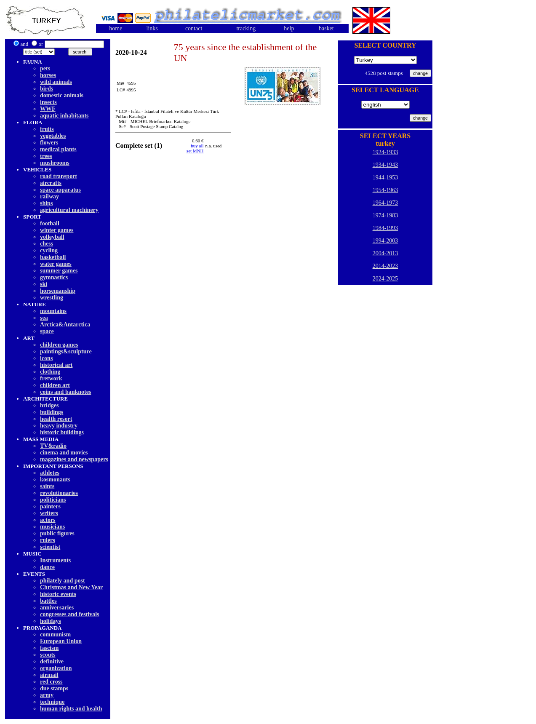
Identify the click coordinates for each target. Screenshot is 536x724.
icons (46, 358)
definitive (52, 661)
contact (193, 28)
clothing (50, 372)
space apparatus (60, 190)
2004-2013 (385, 253)
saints (47, 486)
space (47, 331)
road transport (58, 176)
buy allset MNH (195, 148)
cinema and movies (64, 452)
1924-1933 (385, 152)
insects (48, 102)
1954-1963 (385, 190)
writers (49, 513)
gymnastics (54, 277)
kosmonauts (55, 479)
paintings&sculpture (66, 351)
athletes (49, 473)
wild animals (56, 82)
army (46, 695)
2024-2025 (385, 278)
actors (48, 520)
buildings (51, 412)
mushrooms (54, 163)
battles (48, 601)
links (152, 28)
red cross (51, 682)
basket (326, 28)
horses (48, 75)
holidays (50, 621)
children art (55, 385)
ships (46, 203)
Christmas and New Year (71, 587)
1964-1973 (385, 203)
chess (46, 243)
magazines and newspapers (74, 459)
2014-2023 (385, 266)
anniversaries (57, 607)
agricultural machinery (69, 210)
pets (45, 68)
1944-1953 (385, 177)
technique (52, 702)
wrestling (51, 297)
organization (56, 668)
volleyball (52, 237)
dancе (47, 567)
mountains (53, 311)
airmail (49, 675)
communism (55, 634)
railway (49, 196)
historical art (56, 365)
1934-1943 (385, 165)
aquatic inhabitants (64, 115)
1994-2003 (385, 241)
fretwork (51, 378)
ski (43, 284)
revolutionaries (59, 493)
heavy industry (58, 425)
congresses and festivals (69, 614)
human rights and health (71, 708)
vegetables (53, 136)
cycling (49, 250)
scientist (50, 547)
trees (46, 156)
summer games (59, 270)
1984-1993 (385, 228)
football (49, 223)
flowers (49, 142)
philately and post (62, 580)
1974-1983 (385, 215)
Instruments (55, 560)
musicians (52, 527)
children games (59, 345)
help (289, 28)
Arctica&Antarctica (65, 324)
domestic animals (61, 95)
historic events (58, 594)
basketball (53, 257)
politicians (53, 500)
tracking (246, 28)
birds (46, 88)
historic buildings (62, 432)
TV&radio (53, 446)
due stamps (54, 688)
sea (44, 318)
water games (56, 264)
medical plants (58, 149)
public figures (57, 533)
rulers (47, 540)
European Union (61, 641)
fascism (49, 648)
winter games (56, 230)
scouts (48, 655)
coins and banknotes (65, 392)
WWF (48, 109)
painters (50, 506)
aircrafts (50, 183)
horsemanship (57, 291)
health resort (56, 419)
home (115, 28)
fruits (47, 129)
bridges (49, 405)
